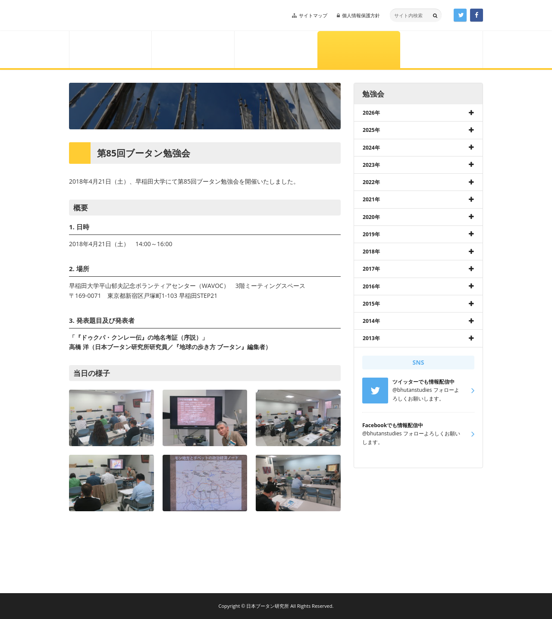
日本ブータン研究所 (128, 15)
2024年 (371, 147)
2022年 (371, 182)
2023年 (371, 165)
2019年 (371, 234)
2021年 (371, 199)
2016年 (371, 286)
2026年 (371, 112)
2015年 (371, 303)
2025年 (371, 130)
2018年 (371, 251)
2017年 (371, 268)
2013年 (371, 338)
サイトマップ (313, 15)
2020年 (371, 217)
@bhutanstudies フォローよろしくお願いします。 (411, 434)
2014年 (371, 321)
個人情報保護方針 (361, 15)
